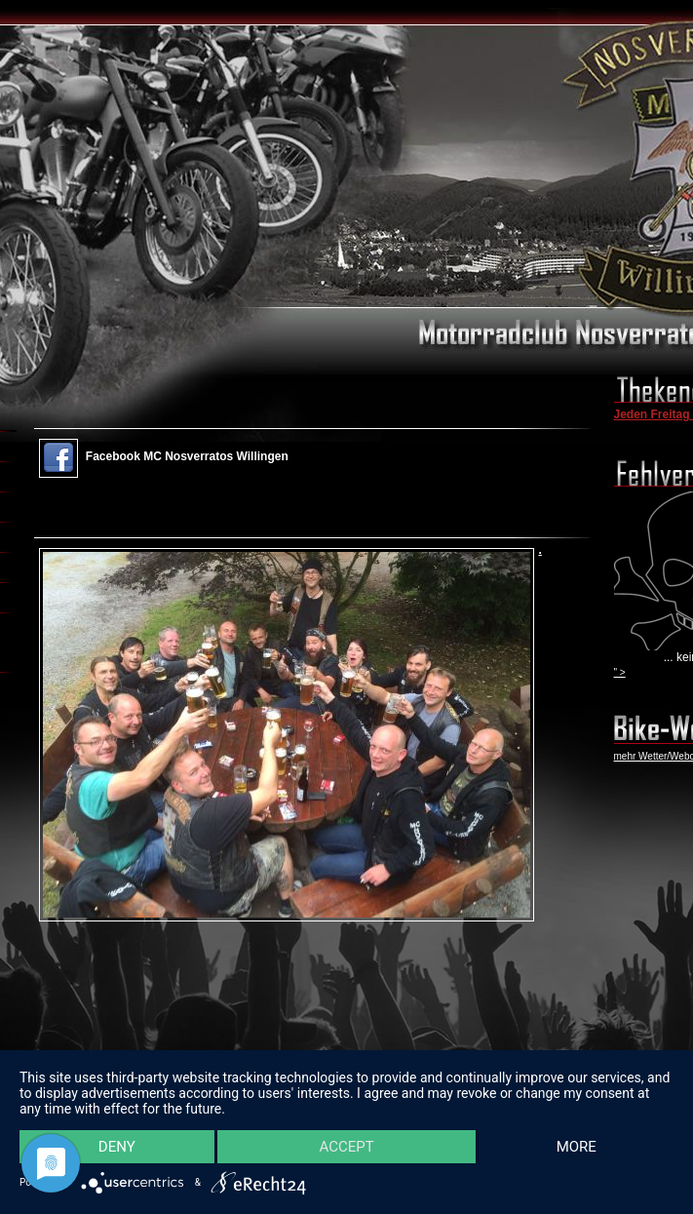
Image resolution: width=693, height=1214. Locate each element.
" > (620, 672)
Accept (346, 1146)
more (576, 1146)
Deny (116, 1146)
